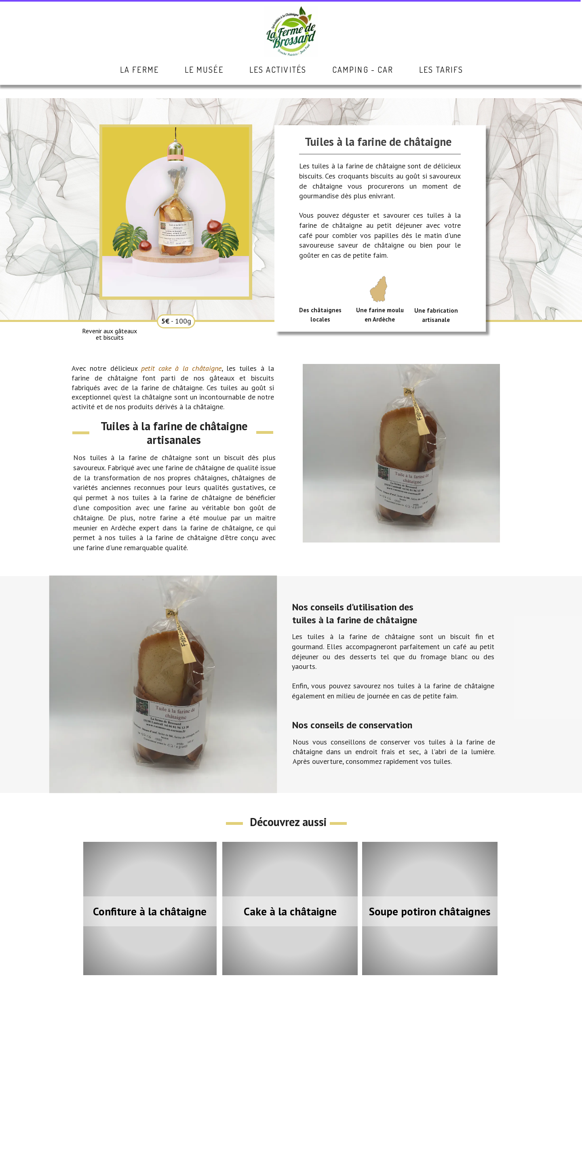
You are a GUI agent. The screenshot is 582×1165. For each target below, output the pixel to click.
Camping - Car (362, 69)
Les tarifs (441, 69)
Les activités (277, 69)
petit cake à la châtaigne (181, 368)
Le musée (204, 69)
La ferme (139, 69)
